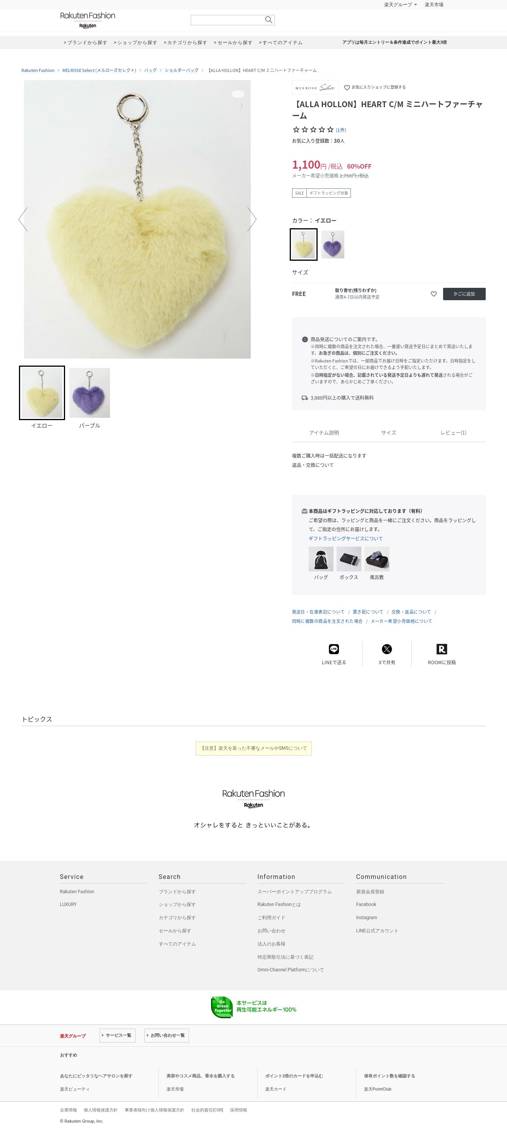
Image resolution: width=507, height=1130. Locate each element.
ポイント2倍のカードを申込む (294, 1076)
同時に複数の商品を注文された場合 (327, 621)
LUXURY (68, 904)
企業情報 (68, 1110)
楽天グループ (398, 4)
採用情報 (238, 1110)
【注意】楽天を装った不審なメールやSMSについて (253, 748)
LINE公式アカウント (377, 930)
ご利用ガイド (271, 917)
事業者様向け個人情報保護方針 (154, 1110)
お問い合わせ (271, 930)
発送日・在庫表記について (318, 612)
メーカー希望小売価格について (402, 621)
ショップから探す (177, 904)
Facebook (366, 904)
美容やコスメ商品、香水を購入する (201, 1076)
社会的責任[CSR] (207, 1110)
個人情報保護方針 (101, 1110)
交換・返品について (411, 612)
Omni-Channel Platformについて (291, 970)
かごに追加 (464, 294)
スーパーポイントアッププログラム (295, 891)
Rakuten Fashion (120, 20)
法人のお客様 (271, 944)
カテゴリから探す (177, 917)
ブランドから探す (177, 891)
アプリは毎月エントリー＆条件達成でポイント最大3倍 (394, 42)
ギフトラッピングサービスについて (346, 538)
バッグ (150, 70)
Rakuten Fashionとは (279, 904)
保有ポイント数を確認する (389, 1076)
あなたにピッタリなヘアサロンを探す (96, 1076)
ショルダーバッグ (182, 70)
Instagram (366, 917)
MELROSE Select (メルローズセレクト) (99, 70)
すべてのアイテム (177, 944)
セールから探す (175, 930)
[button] (23, 219)
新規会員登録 (370, 891)
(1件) (341, 130)
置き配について (368, 612)
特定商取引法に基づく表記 (285, 957)
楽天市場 (434, 4)
